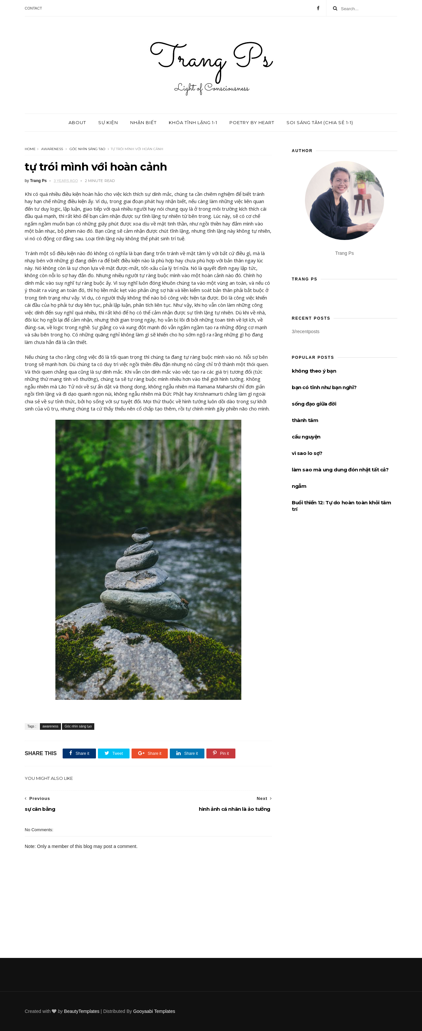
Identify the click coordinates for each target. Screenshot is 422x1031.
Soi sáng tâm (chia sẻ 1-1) (319, 122)
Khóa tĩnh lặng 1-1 (193, 122)
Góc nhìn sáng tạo (87, 149)
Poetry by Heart (251, 122)
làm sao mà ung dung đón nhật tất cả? (340, 469)
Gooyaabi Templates (154, 1011)
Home (30, 149)
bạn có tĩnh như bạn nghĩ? (324, 387)
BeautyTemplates (81, 1011)
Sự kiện (108, 122)
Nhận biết (143, 122)
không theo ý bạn (314, 371)
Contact (33, 8)
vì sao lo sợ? (307, 453)
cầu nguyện (306, 437)
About (77, 122)
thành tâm (305, 420)
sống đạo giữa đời (314, 404)
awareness (52, 149)
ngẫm (299, 486)
